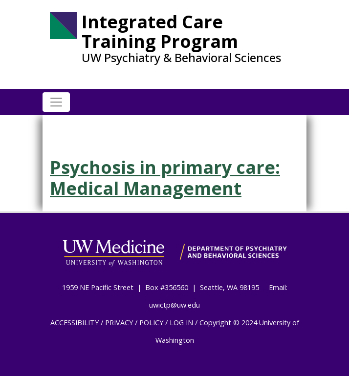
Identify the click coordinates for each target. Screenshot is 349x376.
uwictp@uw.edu (174, 305)
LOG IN (181, 322)
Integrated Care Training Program (160, 31)
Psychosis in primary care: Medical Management (165, 177)
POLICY (151, 322)
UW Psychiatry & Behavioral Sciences (181, 57)
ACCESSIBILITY (74, 322)
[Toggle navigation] (56, 102)
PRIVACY (119, 322)
